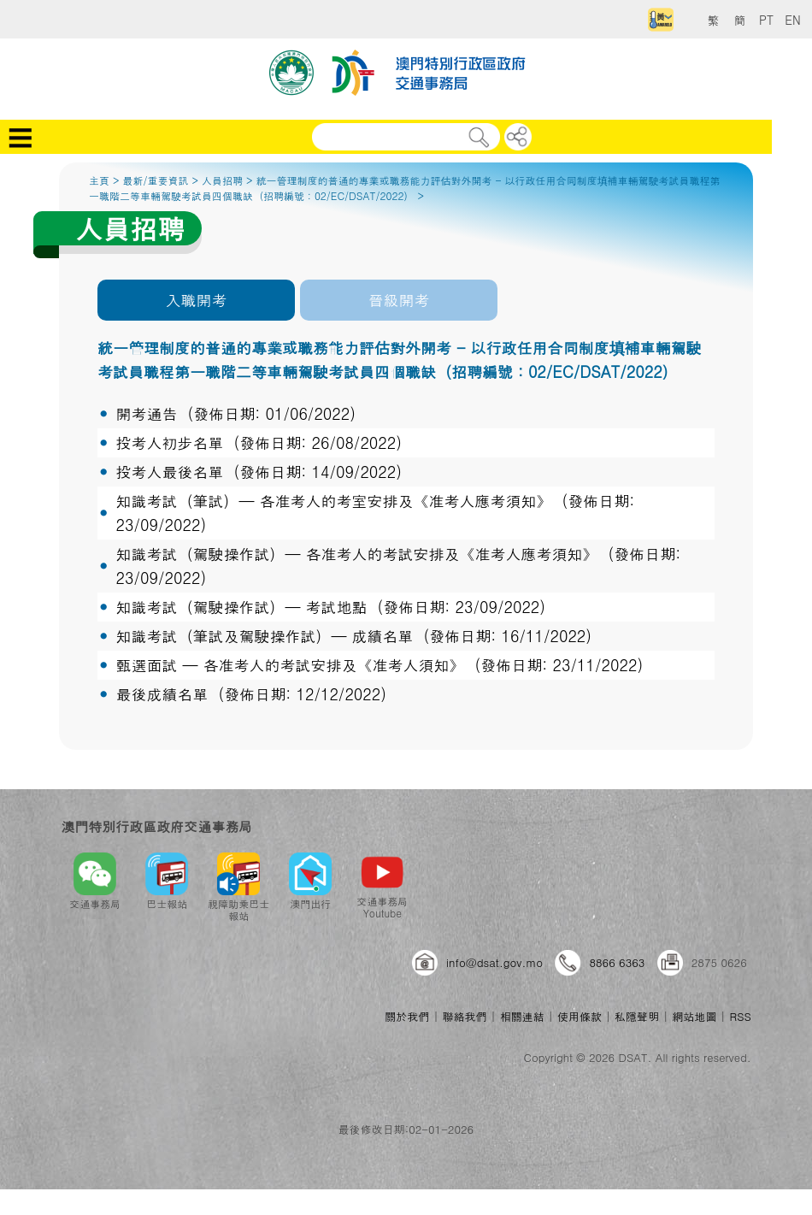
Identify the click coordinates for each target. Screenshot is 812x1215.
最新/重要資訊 (155, 180)
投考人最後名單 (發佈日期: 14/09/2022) (258, 471)
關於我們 (407, 1016)
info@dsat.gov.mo (494, 962)
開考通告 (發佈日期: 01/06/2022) (235, 413)
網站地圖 (694, 1016)
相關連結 (522, 1016)
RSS (739, 1016)
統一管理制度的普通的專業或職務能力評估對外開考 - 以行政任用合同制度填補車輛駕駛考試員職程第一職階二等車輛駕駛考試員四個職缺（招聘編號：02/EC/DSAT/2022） (405, 188)
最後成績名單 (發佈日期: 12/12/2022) (250, 694)
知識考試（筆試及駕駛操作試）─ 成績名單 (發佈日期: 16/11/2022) (353, 635)
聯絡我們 (465, 1016)
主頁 (99, 180)
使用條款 (579, 1016)
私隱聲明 (637, 1016)
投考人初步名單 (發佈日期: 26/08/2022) (258, 442)
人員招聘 (222, 180)
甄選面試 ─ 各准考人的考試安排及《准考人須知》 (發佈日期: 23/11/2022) (379, 664)
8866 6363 (616, 962)
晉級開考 (399, 299)
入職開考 (196, 299)
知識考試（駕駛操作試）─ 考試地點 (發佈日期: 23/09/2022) (330, 606)
